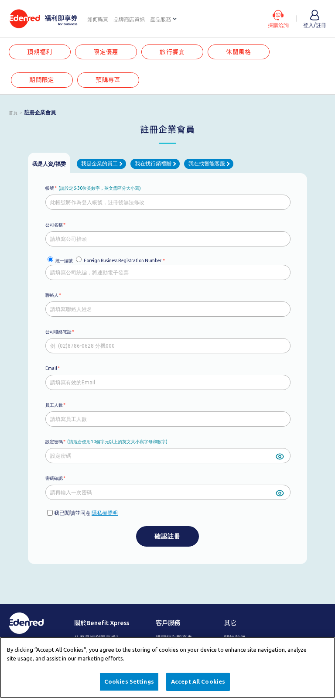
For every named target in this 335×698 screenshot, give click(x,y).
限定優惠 (106, 51)
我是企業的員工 (99, 164)
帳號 (49, 188)
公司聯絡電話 (58, 331)
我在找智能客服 (206, 164)
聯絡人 (51, 295)
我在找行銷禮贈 (153, 164)
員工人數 (54, 404)
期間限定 (42, 79)
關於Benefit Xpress (101, 622)
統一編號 (64, 260)
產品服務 (160, 19)
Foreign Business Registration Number (122, 260)
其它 (230, 622)
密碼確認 (54, 478)
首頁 (13, 112)
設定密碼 (54, 441)
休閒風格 (238, 51)
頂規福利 (39, 51)
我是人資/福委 (49, 164)
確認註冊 (167, 536)
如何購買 (97, 19)
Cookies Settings (129, 681)
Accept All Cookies (198, 681)
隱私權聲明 (105, 513)
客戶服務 (168, 622)
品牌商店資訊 (129, 19)
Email (51, 368)
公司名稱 (54, 224)
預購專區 (108, 79)
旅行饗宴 (172, 51)
